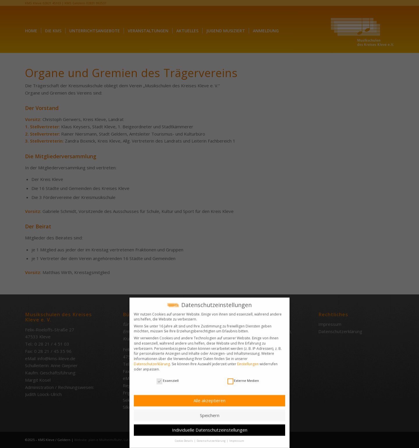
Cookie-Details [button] (184, 438)
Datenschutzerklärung (152, 360)
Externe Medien (243, 378)
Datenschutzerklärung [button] (211, 438)
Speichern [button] (209, 412)
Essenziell (168, 378)
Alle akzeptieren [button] (209, 398)
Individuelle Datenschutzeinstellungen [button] (209, 427)
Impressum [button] (236, 438)
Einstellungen (248, 360)
